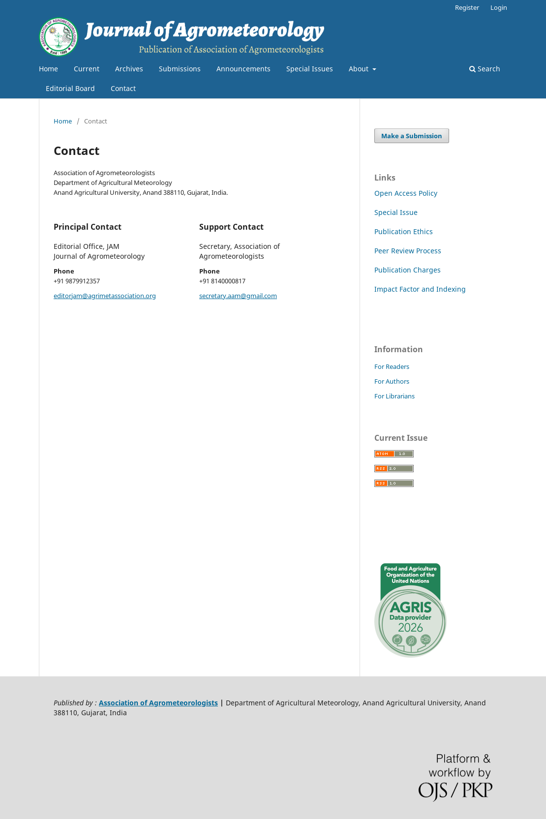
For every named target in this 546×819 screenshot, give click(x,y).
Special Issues (309, 68)
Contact (123, 88)
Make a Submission (411, 135)
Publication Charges (407, 269)
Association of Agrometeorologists (158, 702)
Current (86, 68)
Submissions (180, 68)
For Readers (391, 366)
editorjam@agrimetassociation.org (105, 295)
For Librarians (394, 396)
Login (498, 7)
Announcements (243, 68)
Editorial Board (70, 88)
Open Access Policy (405, 193)
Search (484, 68)
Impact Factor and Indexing (420, 289)
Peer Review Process (407, 250)
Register (467, 7)
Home (48, 68)
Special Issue (396, 212)
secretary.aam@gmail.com (238, 295)
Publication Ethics (403, 231)
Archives (129, 68)
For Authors (391, 381)
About (359, 68)
